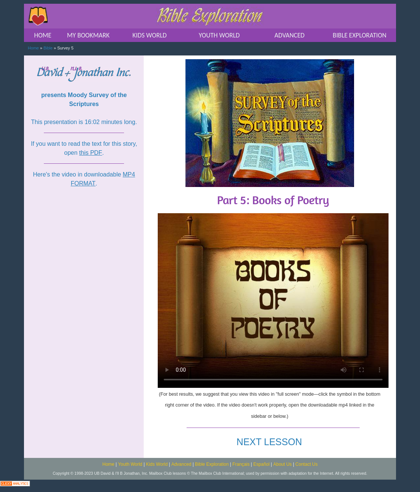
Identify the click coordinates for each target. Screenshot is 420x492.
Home (33, 48)
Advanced (181, 464)
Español (261, 464)
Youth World (130, 464)
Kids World (157, 464)
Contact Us (306, 464)
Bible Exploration (212, 464)
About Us (282, 464)
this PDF (90, 153)
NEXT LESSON (269, 442)
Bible (47, 48)
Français (241, 464)
